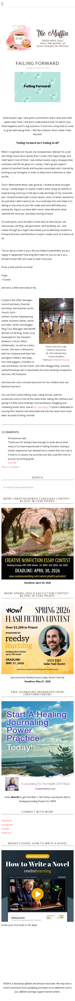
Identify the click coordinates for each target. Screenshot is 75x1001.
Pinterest (6, 832)
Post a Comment (10, 467)
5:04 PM (12, 462)
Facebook (6, 820)
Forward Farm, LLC (61, 359)
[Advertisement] (37, 954)
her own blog (40, 407)
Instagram (7, 824)
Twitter (5, 828)
